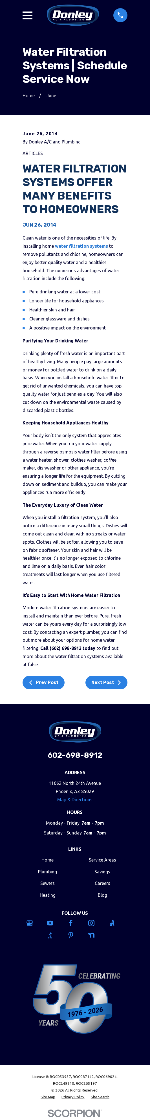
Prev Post (43, 682)
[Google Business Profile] (34, 923)
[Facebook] (75, 923)
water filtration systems (81, 246)
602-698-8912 (75, 755)
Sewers (47, 883)
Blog (102, 895)
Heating (48, 895)
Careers (102, 883)
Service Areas (102, 859)
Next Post (106, 682)
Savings (102, 871)
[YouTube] (54, 923)
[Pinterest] (75, 935)
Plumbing (47, 871)
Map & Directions (74, 799)
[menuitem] (48, 1097)
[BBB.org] (54, 935)
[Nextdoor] (95, 935)
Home (47, 859)
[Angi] (116, 923)
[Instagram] (95, 923)
